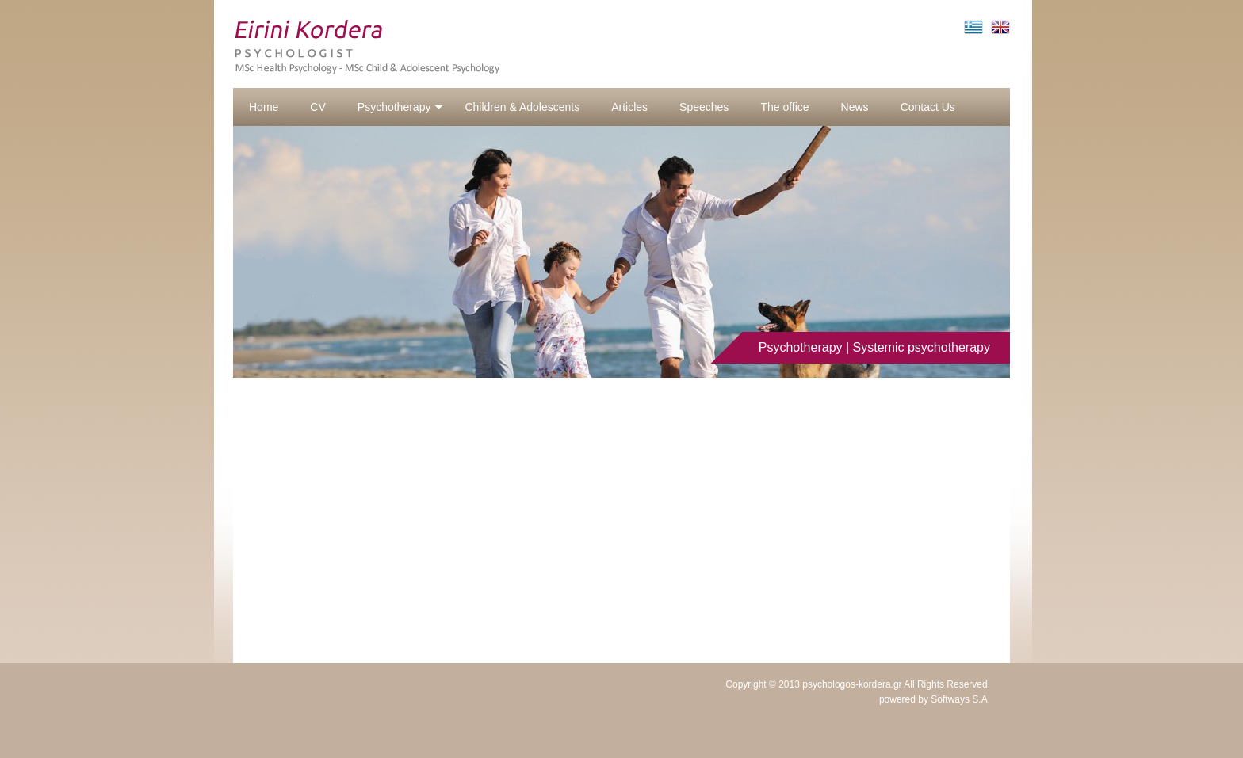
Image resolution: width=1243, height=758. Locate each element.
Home (263, 107)
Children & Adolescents (522, 107)
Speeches (704, 107)
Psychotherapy (401, 107)
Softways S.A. (960, 699)
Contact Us (928, 107)
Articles (629, 107)
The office (784, 107)
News (855, 107)
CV (317, 107)
